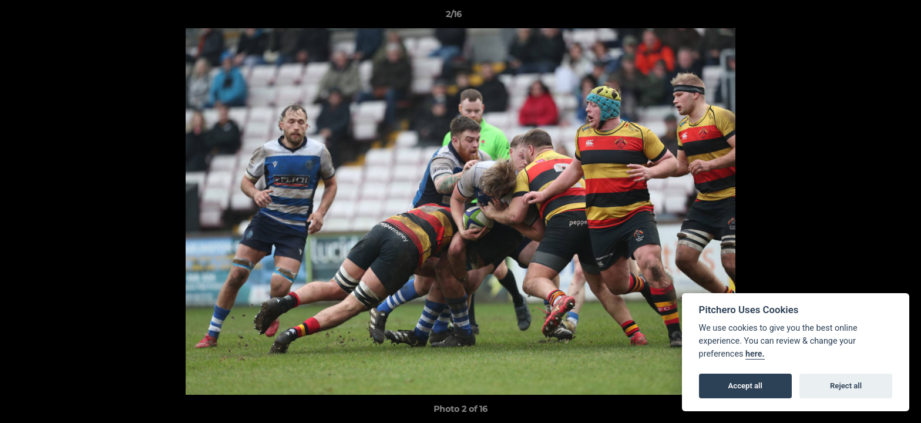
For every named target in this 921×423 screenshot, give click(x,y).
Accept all (745, 385)
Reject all (846, 385)
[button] (872, 17)
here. (755, 354)
